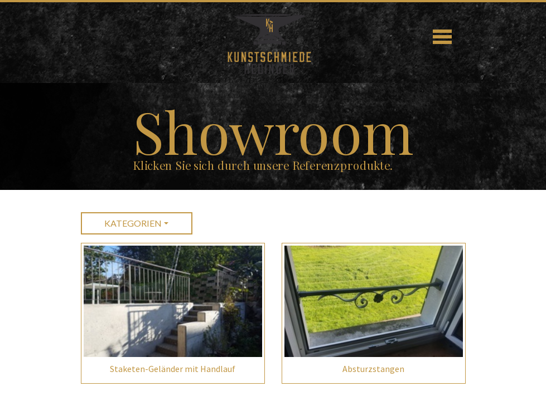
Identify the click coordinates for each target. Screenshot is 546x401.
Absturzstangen (373, 368)
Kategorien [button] (133, 223)
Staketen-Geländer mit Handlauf (172, 368)
